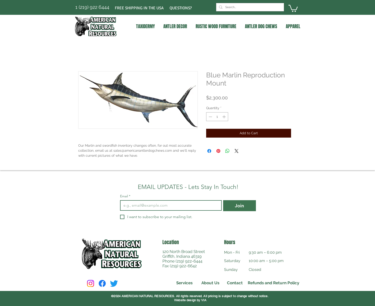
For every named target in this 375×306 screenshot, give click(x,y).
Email (125, 196)
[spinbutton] (217, 117)
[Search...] (249, 7)
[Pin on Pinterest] (218, 151)
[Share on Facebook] (209, 151)
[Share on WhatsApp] (227, 151)
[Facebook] (102, 283)
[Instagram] (90, 283)
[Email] (169, 205)
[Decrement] (210, 117)
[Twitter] (114, 283)
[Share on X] (236, 151)
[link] (293, 8)
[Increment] (224, 117)
